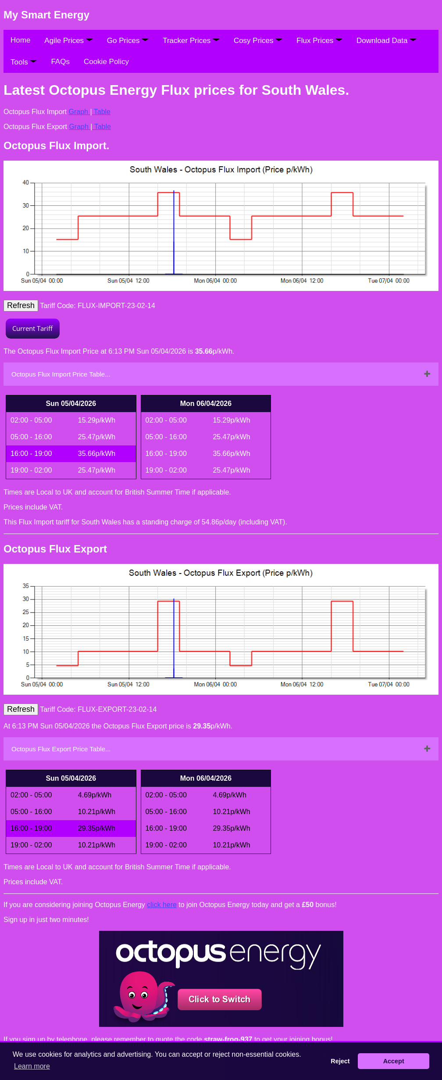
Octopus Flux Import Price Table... (60, 374)
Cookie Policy (106, 61)
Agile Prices (68, 40)
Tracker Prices (191, 40)
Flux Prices (319, 40)
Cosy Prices (258, 40)
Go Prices (128, 40)
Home (20, 40)
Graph (79, 111)
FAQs (60, 61)
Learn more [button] (32, 1066)
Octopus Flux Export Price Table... (61, 749)
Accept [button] (393, 1061)
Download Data (386, 40)
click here (162, 904)
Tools (24, 62)
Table (101, 111)
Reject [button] (340, 1061)
